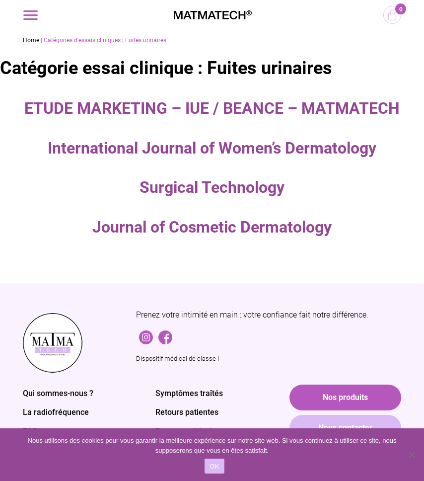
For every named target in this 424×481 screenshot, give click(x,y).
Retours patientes (186, 412)
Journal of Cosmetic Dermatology (212, 227)
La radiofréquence (56, 412)
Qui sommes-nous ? (58, 393)
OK (214, 466)
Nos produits (345, 397)
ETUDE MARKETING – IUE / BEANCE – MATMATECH (212, 108)
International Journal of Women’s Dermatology (212, 148)
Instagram (146, 334)
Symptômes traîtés (189, 393)
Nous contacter (345, 427)
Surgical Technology (212, 187)
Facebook (165, 334)
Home (31, 40)
